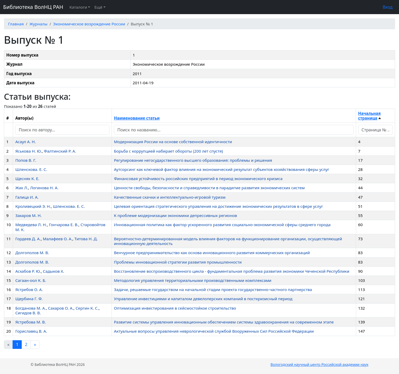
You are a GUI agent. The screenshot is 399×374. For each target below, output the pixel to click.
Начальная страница (369, 116)
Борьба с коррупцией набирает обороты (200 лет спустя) (168, 151)
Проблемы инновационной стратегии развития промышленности (178, 262)
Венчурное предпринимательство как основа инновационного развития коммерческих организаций (212, 252)
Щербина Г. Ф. (28, 298)
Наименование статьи (137, 118)
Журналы (38, 23)
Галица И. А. (26, 197)
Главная (16, 23)
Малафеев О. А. (57, 238)
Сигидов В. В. (28, 312)
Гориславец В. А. (31, 331)
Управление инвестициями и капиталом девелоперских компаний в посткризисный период (203, 298)
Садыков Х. (53, 271)
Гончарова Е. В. (63, 224)
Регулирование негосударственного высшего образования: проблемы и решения (193, 160)
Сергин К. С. (87, 308)
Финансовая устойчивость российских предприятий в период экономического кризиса (198, 178)
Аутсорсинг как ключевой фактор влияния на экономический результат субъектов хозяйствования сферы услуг (221, 169)
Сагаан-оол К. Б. (30, 280)
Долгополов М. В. (32, 252)
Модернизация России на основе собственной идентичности (173, 141)
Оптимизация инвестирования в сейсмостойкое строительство (175, 308)
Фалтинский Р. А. (60, 151)
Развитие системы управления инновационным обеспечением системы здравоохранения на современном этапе (224, 322)
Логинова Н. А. (44, 187)
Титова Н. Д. (86, 238)
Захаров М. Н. (28, 215)
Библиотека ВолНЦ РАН (33, 6)
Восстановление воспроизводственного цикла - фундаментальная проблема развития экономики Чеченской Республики (231, 271)
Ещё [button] (98, 7)
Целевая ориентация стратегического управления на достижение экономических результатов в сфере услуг (218, 206)
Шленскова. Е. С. (31, 169)
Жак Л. (21, 187)
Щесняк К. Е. (27, 178)
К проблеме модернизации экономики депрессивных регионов (175, 215)
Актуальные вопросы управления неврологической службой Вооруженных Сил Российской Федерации (214, 331)
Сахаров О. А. (60, 308)
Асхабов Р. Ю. (28, 271)
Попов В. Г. (25, 160)
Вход (387, 7)
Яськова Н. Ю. (28, 151)
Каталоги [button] (78, 7)
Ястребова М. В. (30, 322)
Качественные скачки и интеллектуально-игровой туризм (169, 197)
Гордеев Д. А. (28, 238)
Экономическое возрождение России (89, 23)
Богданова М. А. (30, 308)
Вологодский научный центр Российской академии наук (319, 364)
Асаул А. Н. (25, 141)
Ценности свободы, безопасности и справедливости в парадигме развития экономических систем (209, 187)
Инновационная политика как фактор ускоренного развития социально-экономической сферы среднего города (222, 224)
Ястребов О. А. (29, 289)
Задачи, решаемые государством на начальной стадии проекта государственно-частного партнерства (213, 289)
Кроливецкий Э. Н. (33, 206)
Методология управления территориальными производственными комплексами (192, 280)
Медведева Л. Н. (31, 224)
